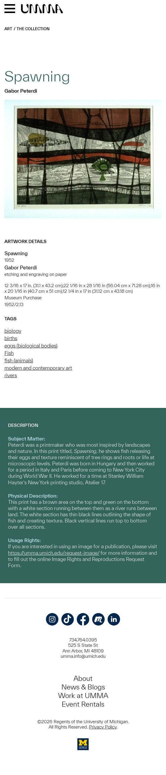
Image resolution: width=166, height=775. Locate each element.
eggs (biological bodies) (31, 345)
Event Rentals (83, 704)
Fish (9, 353)
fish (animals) (18, 360)
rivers (10, 375)
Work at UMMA (83, 696)
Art (8, 29)
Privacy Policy (102, 726)
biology (12, 331)
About (83, 678)
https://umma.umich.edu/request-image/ (53, 553)
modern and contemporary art (38, 368)
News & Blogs (83, 687)
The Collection (33, 29)
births (10, 338)
